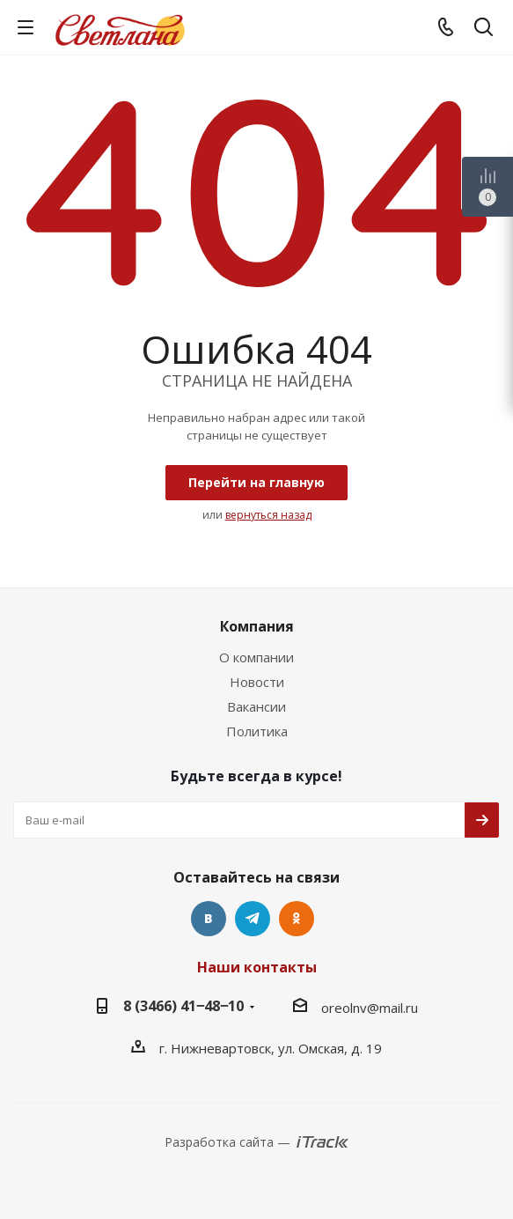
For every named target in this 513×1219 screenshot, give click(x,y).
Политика (257, 731)
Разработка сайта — (227, 1142)
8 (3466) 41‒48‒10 (183, 1006)
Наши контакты (257, 967)
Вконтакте (208, 918)
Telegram (252, 918)
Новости (257, 682)
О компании (256, 657)
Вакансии (256, 706)
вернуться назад (268, 514)
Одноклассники (296, 918)
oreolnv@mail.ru (369, 1007)
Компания (257, 626)
